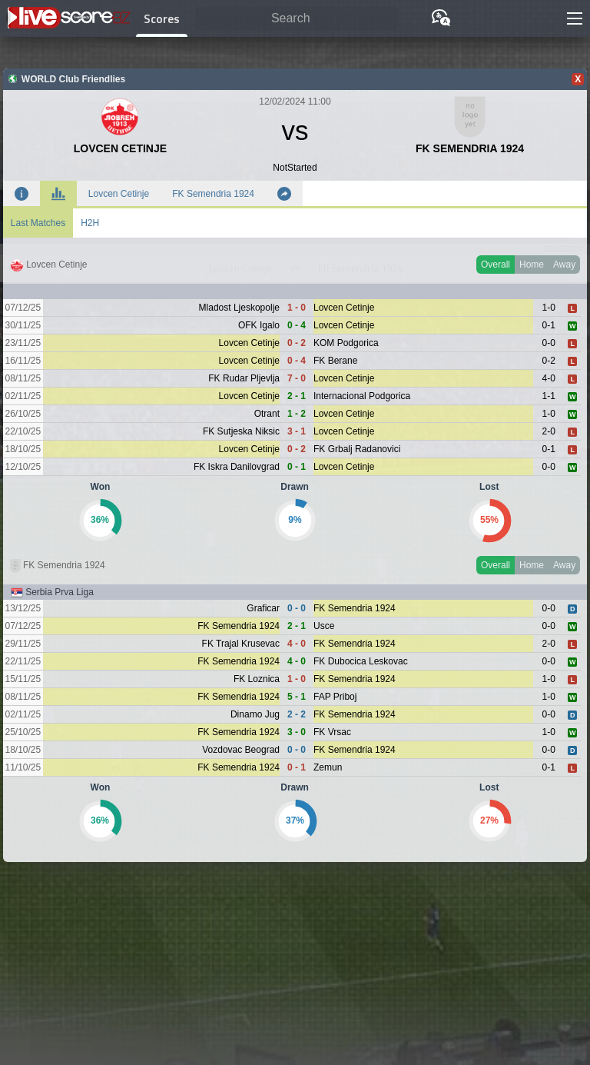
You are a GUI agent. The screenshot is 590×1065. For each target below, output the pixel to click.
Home (531, 264)
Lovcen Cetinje (118, 193)
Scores (162, 18)
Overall (495, 264)
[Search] (296, 19)
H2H (90, 223)
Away (564, 264)
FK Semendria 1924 (213, 193)
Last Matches (38, 223)
